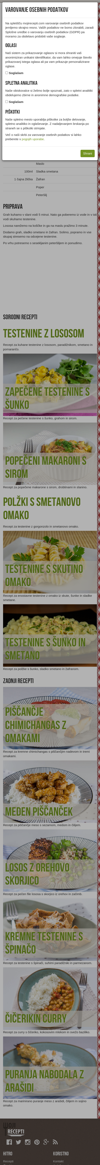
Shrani (87, 153)
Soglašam (16, 73)
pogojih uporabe (33, 139)
